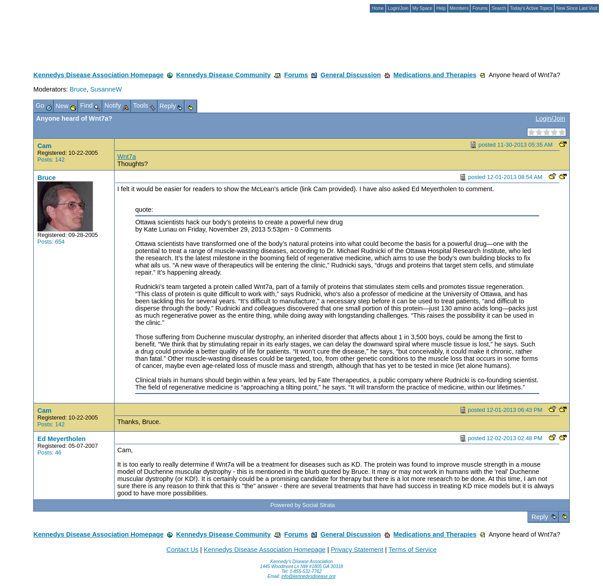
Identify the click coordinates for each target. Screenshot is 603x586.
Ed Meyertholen (61, 438)
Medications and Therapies (435, 75)
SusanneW (106, 89)
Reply (540, 516)
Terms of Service (412, 549)
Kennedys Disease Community (223, 75)
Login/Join (550, 118)
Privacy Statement (357, 549)
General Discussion (350, 75)
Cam (44, 145)
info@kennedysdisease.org (308, 576)
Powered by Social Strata (302, 505)
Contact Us (182, 549)
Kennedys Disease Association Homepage (98, 75)
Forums (296, 75)
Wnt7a (126, 156)
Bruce (78, 89)
